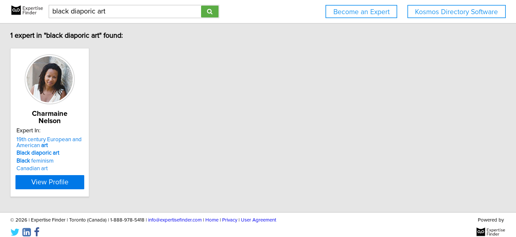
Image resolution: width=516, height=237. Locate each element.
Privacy (229, 213)
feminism (36, 154)
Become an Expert (361, 12)
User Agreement (258, 213)
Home (212, 213)
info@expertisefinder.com (175, 213)
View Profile (59, 174)
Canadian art (33, 161)
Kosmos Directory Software (456, 12)
